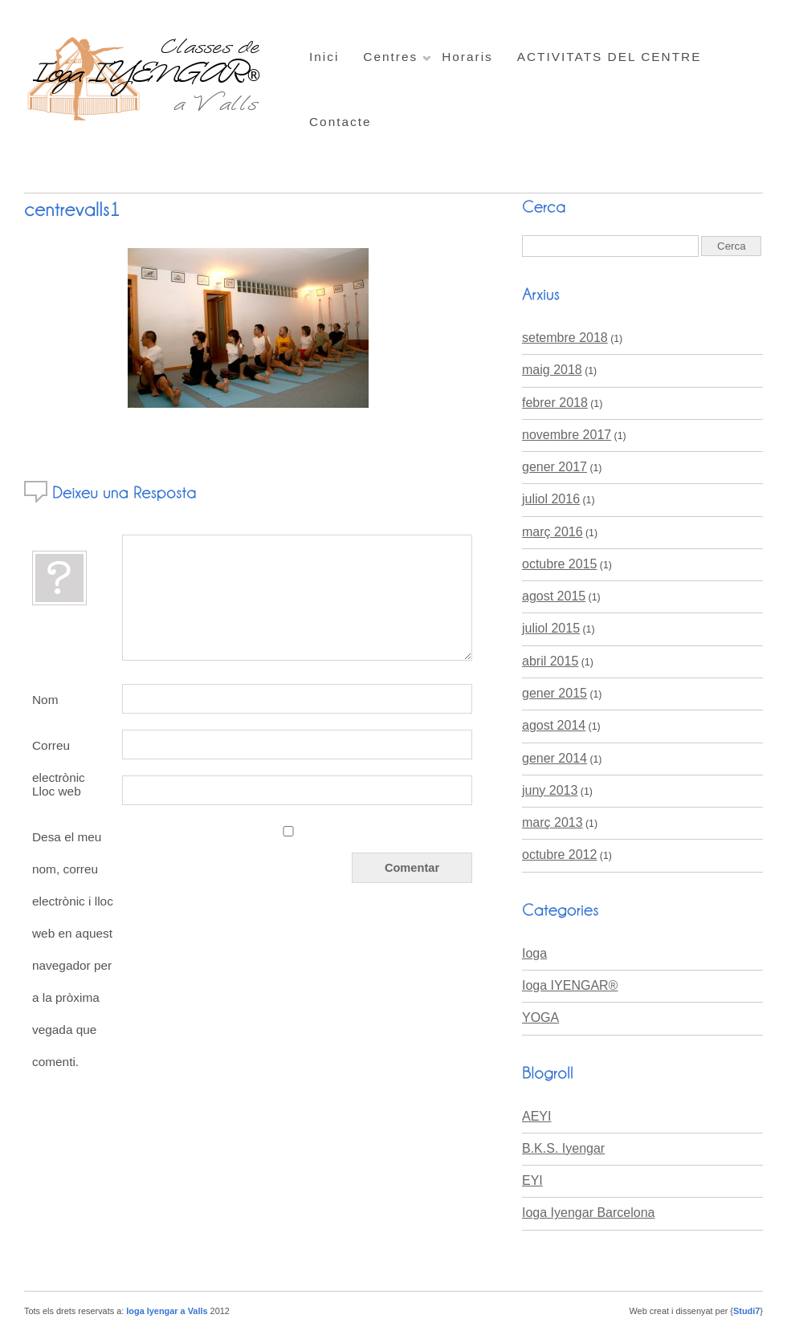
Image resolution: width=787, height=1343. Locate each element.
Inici (324, 56)
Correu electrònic (58, 749)
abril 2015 (550, 661)
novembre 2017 (566, 435)
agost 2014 (553, 725)
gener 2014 (554, 758)
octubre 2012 (559, 854)
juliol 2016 (551, 499)
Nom (45, 699)
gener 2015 (554, 693)
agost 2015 (553, 596)
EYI (532, 1180)
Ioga (534, 953)
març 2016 (552, 532)
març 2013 (552, 822)
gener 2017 (554, 467)
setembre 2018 (565, 337)
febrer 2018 (555, 402)
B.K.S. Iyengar (563, 1148)
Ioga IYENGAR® (570, 985)
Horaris (467, 56)
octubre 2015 (559, 564)
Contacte (340, 121)
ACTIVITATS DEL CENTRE (609, 56)
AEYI (536, 1116)
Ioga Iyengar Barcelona (588, 1212)
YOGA (540, 1017)
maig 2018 (552, 369)
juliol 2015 (551, 628)
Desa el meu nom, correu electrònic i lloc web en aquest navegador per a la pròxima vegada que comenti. (72, 949)
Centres (390, 56)
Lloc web (56, 791)
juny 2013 (549, 790)
